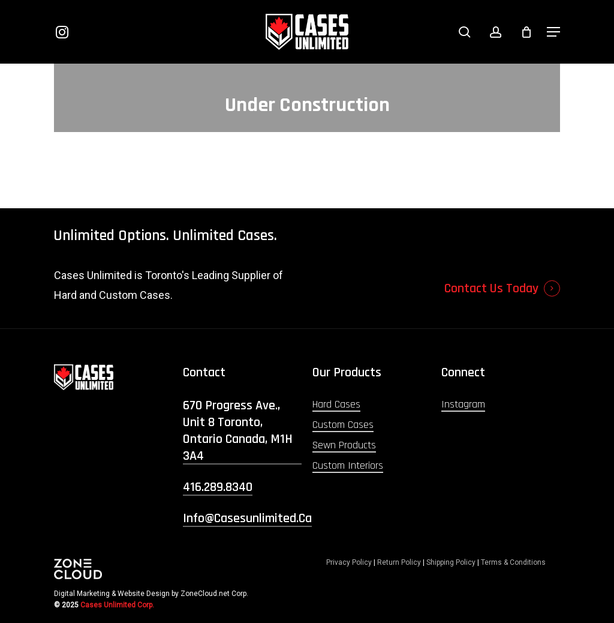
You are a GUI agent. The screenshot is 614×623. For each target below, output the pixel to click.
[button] (553, 32)
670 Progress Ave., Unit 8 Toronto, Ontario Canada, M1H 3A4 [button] (238, 431)
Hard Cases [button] (336, 404)
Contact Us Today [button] (491, 288)
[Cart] (526, 31)
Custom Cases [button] (343, 425)
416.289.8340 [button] (217, 487)
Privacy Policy (349, 562)
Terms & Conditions (513, 562)
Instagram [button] (463, 404)
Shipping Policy (450, 562)
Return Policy (399, 562)
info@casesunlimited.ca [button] (247, 518)
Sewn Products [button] (344, 445)
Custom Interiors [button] (347, 465)
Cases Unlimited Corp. (117, 605)
